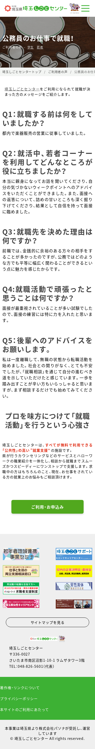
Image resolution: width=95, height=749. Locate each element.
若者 (40, 47)
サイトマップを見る (48, 622)
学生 (30, 47)
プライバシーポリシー (19, 698)
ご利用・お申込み (47, 507)
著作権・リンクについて (20, 687)
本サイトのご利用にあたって (24, 709)
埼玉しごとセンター (22, 88)
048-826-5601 (30, 666)
